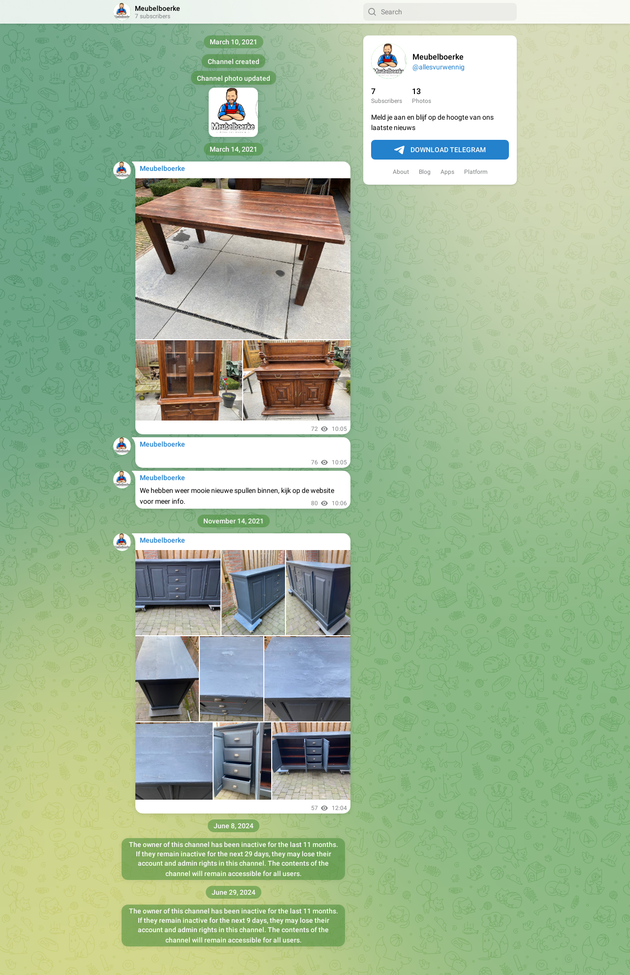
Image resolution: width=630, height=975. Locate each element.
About (401, 171)
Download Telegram (440, 150)
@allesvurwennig (438, 67)
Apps (447, 171)
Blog (425, 171)
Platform (476, 171)
